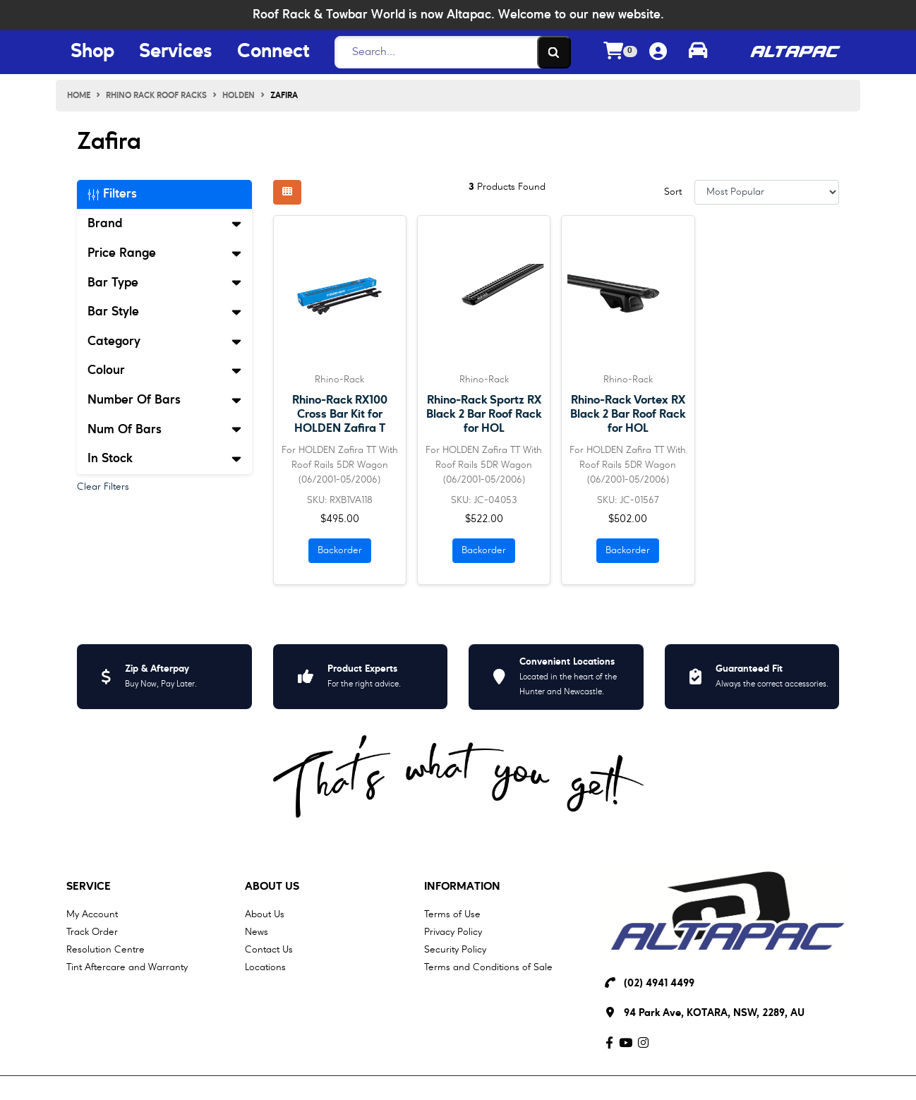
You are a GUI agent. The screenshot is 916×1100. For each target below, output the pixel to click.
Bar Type (164, 283)
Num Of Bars (164, 429)
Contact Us (269, 950)
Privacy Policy (453, 932)
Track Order (92, 932)
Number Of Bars (164, 400)
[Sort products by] (766, 192)
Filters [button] (112, 194)
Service (88, 887)
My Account (92, 914)
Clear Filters (103, 487)
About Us (272, 887)
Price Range (164, 253)
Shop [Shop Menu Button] (92, 52)
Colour (164, 370)
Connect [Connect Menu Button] (273, 52)
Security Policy (455, 950)
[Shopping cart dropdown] (620, 52)
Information (462, 887)
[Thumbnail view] (287, 192)
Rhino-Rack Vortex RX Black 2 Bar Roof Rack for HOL (627, 414)
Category (164, 341)
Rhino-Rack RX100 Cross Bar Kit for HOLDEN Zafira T (339, 414)
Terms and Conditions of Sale (488, 967)
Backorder (340, 550)
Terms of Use (452, 914)
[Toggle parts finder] (698, 52)
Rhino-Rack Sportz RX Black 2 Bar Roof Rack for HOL (483, 414)
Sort (673, 192)
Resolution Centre (105, 950)
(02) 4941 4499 (659, 984)
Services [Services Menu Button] (175, 52)
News (256, 932)
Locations (265, 967)
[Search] (449, 52)
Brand (164, 223)
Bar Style (164, 312)
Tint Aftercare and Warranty (127, 967)
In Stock (164, 458)
